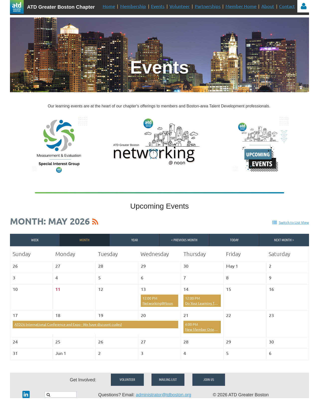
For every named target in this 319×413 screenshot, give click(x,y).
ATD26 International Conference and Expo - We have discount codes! (68, 324)
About (267, 6)
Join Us (208, 379)
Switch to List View (294, 222)
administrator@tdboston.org (163, 394)
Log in (303, 6)
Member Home (241, 6)
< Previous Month (184, 240)
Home (109, 6)
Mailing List (168, 379)
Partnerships (208, 6)
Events (157, 6)
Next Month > (284, 240)
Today (234, 240)
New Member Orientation (205, 329)
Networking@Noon (158, 303)
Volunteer (179, 6)
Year (134, 240)
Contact (287, 6)
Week (35, 240)
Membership (133, 6)
